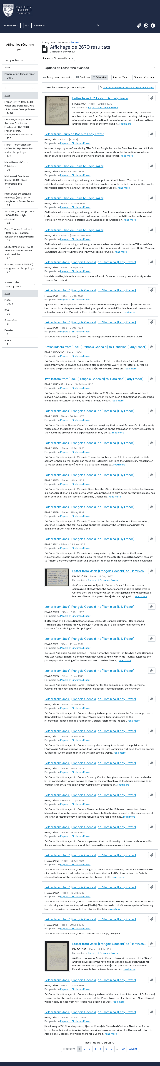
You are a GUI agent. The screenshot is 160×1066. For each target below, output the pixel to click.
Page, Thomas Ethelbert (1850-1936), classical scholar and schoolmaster (19, 234)
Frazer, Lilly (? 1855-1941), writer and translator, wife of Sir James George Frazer (19, 107)
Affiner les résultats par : (20, 46)
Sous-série (11, 322)
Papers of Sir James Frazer (19, 76)
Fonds (10, 342)
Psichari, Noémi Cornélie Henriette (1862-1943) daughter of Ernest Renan (19, 199)
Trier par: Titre (120, 77)
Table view (100, 77)
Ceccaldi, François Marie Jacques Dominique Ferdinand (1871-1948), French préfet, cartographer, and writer (18, 129)
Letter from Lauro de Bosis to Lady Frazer (74, 134)
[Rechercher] (63, 25)
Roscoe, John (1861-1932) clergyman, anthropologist (19, 268)
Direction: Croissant (144, 77)
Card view (83, 77)
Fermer (75, 42)
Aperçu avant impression (57, 77)
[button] (139, 25)
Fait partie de (14, 60)
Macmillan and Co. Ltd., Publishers (17, 166)
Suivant (133, 1048)
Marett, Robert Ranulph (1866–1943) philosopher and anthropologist (18, 150)
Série (11, 312)
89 (123, 1048)
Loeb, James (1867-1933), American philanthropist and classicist (18, 252)
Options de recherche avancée (67, 68)
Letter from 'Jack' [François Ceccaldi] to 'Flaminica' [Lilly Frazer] (89, 411)
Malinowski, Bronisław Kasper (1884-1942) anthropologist (16, 181)
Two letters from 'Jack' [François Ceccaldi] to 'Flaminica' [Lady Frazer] (94, 379)
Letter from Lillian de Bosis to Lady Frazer (74, 166)
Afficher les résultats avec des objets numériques (127, 87)
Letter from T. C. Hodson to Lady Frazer (100, 98)
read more (125, 123)
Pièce (13, 302)
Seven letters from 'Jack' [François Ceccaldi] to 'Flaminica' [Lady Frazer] (95, 347)
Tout (7, 67)
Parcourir (10, 25)
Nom (8, 88)
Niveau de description (13, 284)
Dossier (11, 332)
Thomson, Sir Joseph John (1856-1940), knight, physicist (19, 217)
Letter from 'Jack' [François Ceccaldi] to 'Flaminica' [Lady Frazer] (90, 262)
